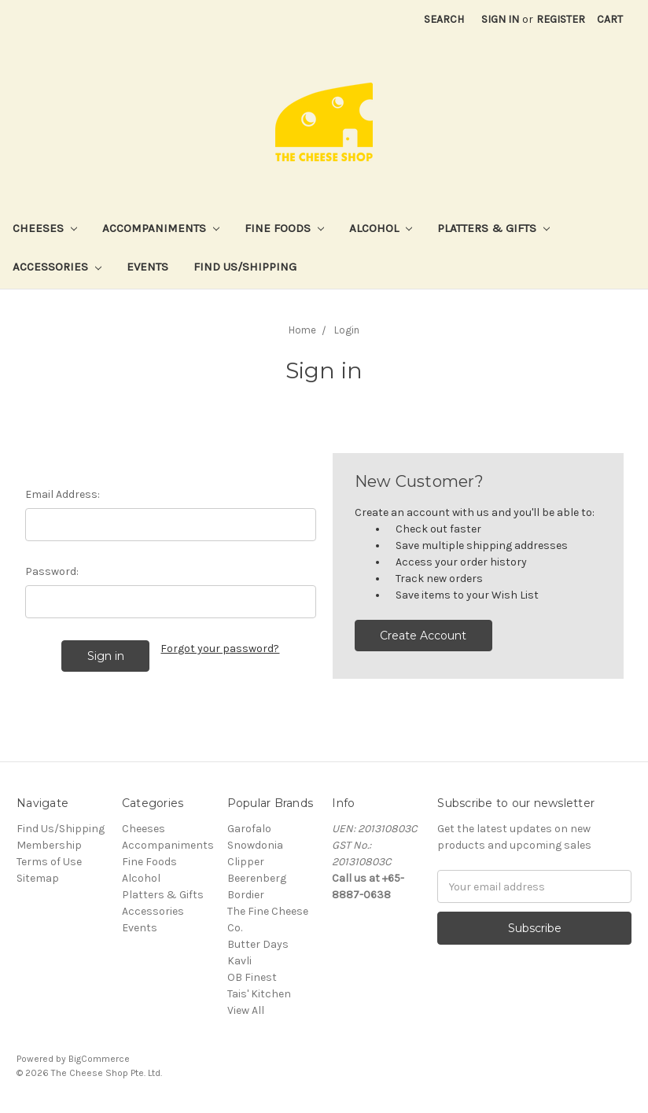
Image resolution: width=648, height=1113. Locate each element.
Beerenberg (256, 878)
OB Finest (252, 977)
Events (147, 267)
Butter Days (258, 944)
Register (560, 19)
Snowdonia (255, 845)
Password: (52, 571)
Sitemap (38, 878)
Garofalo (249, 828)
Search (444, 19)
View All (245, 1010)
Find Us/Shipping (244, 267)
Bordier (245, 894)
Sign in (500, 19)
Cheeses (45, 228)
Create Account (423, 635)
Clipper (245, 861)
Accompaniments (160, 228)
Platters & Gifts (493, 228)
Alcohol (380, 228)
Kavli (239, 960)
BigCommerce (99, 1058)
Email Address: (62, 494)
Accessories (57, 267)
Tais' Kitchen (259, 994)
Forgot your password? (219, 648)
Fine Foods (284, 228)
